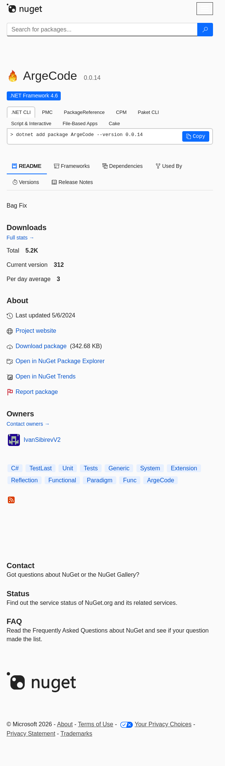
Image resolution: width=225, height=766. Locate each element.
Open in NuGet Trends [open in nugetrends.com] (46, 376)
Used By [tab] (169, 166)
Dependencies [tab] (122, 166)
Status (18, 593)
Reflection (24, 480)
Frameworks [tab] (72, 166)
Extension (184, 468)
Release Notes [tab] (72, 182)
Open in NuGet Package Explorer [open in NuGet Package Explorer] (60, 361)
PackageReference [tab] (84, 112)
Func (129, 480)
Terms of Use (95, 724)
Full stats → (20, 238)
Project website (36, 331)
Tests (91, 468)
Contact (20, 565)
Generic (118, 468)
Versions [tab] (25, 182)
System (150, 468)
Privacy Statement (31, 733)
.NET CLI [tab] (21, 112)
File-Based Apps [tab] (80, 123)
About (65, 724)
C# (15, 468)
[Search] (205, 29)
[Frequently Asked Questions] (14, 621)
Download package (41, 346)
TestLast (40, 468)
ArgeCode (160, 480)
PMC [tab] (47, 112)
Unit (67, 468)
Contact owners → (28, 424)
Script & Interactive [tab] (31, 123)
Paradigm (99, 480)
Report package (37, 392)
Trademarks (76, 733)
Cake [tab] (114, 123)
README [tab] (27, 166)
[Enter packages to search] (102, 29)
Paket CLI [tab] (148, 112)
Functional (62, 480)
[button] (195, 136)
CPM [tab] (121, 112)
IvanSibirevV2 (42, 440)
